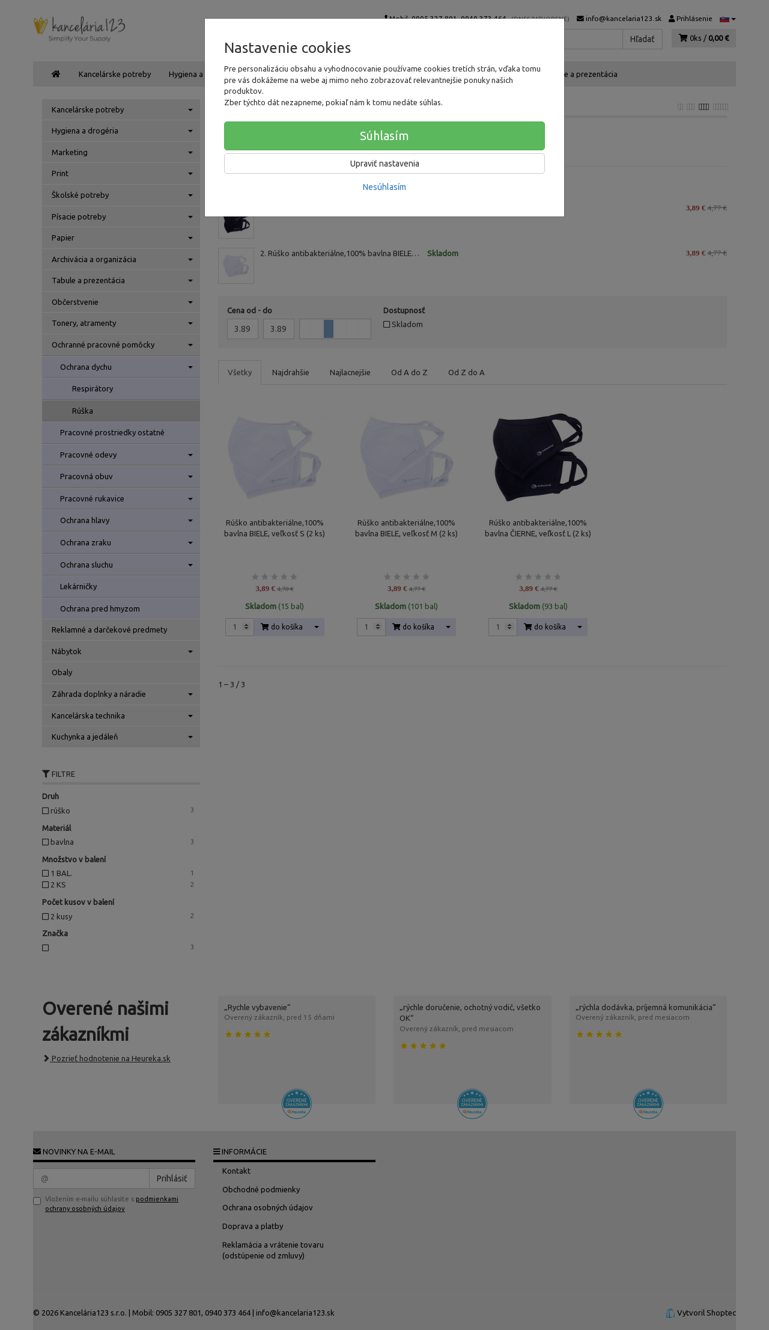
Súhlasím (384, 135)
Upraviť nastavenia (384, 163)
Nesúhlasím (384, 187)
